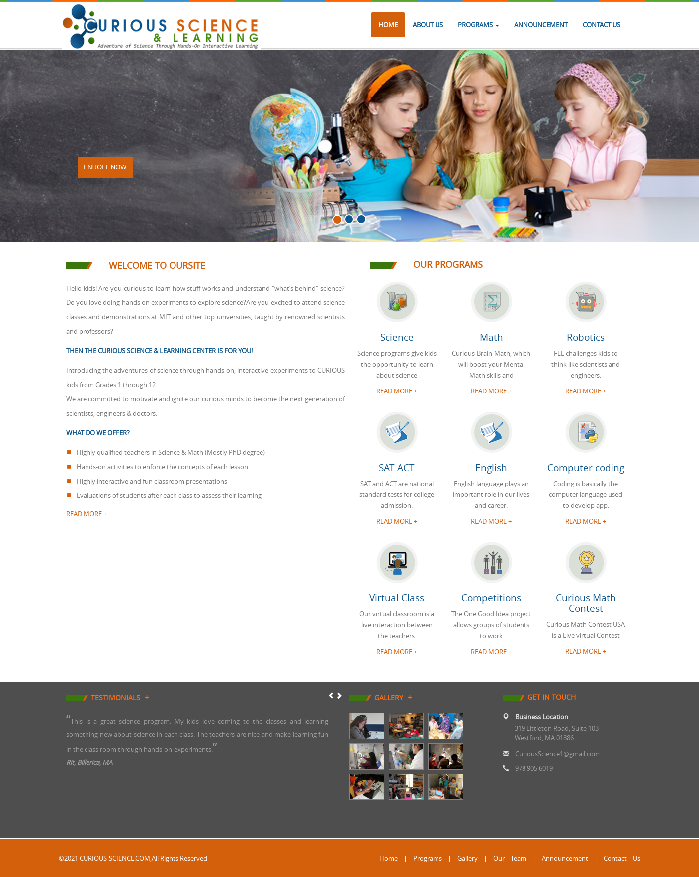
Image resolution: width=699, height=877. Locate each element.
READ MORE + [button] (396, 391)
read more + (86, 513)
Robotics (586, 337)
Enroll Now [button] (105, 167)
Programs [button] (478, 24)
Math (491, 337)
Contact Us (601, 24)
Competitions (491, 597)
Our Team (509, 858)
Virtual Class (396, 597)
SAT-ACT (397, 467)
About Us (428, 24)
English (491, 467)
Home (388, 24)
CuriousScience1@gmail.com (557, 753)
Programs (427, 858)
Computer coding (585, 467)
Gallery (467, 858)
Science (397, 337)
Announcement (541, 24)
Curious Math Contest (586, 603)
